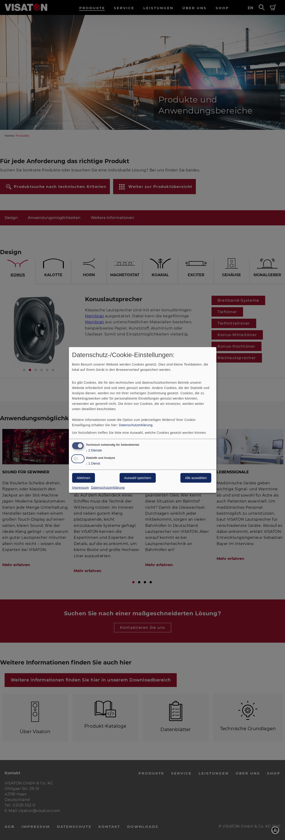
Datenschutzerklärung (136, 425)
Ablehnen (83, 478)
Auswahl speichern (137, 478)
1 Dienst (93, 463)
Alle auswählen (196, 478)
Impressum (80, 487)
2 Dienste (94, 450)
